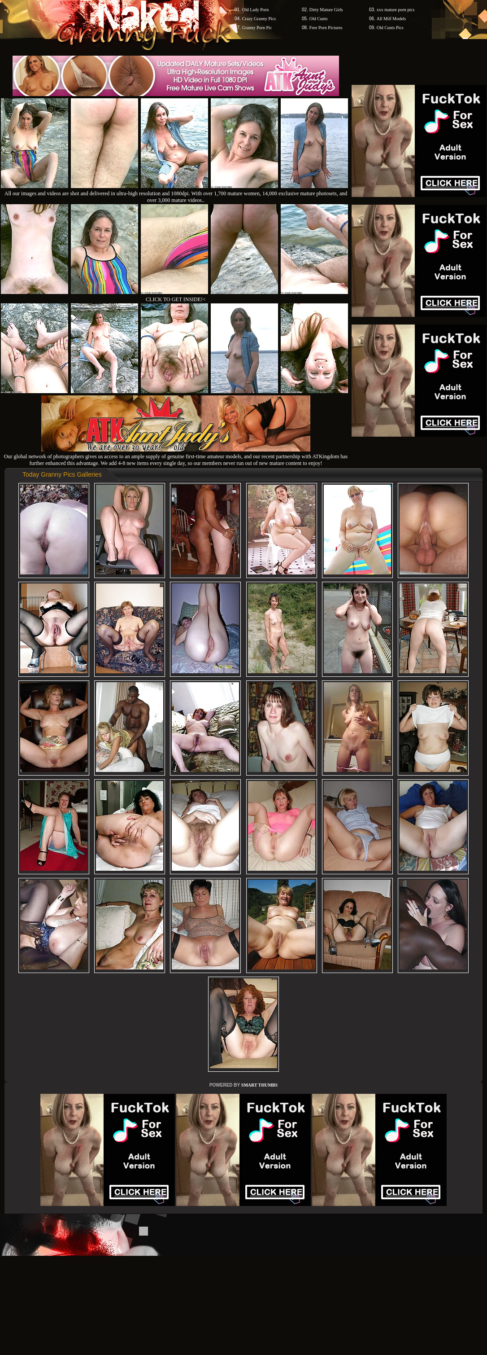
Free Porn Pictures (326, 27)
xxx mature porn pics (396, 9)
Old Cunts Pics (390, 27)
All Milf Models (391, 18)
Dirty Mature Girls (326, 9)
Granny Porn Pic (257, 27)
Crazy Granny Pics (259, 18)
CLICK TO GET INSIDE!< (176, 299)
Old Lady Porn (255, 9)
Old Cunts (318, 18)
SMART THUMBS (259, 1085)
